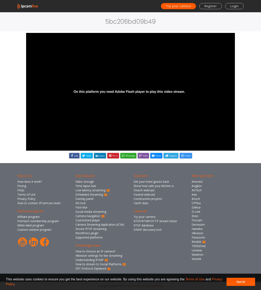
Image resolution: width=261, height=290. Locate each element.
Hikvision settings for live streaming (98, 256)
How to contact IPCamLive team (39, 203)
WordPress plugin (86, 233)
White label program (30, 225)
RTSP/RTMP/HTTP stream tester (155, 221)
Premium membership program (38, 221)
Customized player (87, 220)
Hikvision (197, 233)
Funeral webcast (144, 194)
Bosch (196, 199)
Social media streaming (90, 212)
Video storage (84, 182)
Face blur (81, 207)
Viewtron (197, 254)
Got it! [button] (241, 281)
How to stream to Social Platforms (100, 264)
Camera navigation (90, 216)
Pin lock (80, 203)
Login (234, 6)
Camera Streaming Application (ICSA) (99, 224)
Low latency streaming (92, 190)
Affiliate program (28, 217)
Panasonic (198, 237)
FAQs (20, 190)
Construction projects (148, 199)
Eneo (195, 216)
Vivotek (196, 259)
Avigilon (197, 186)
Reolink (199, 242)
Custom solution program (34, 230)
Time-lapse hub (85, 186)
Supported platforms (89, 237)
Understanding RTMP (91, 260)
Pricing (21, 186)
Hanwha (197, 229)
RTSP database (144, 225)
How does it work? (29, 182)
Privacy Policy (26, 199)
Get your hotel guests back (151, 182)
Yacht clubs (141, 203)
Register (210, 6)
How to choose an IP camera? (95, 251)
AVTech (197, 190)
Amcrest (197, 182)
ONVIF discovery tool (147, 230)
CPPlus (196, 203)
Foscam (197, 220)
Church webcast (144, 190)
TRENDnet (199, 246)
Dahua (196, 207)
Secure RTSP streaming (90, 229)
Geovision (198, 224)
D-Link (196, 212)
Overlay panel (84, 199)
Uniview (197, 250)
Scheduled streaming (91, 194)
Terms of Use (195, 279)
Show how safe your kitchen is (154, 186)
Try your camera (178, 6)
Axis (194, 194)
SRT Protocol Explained (93, 268)
